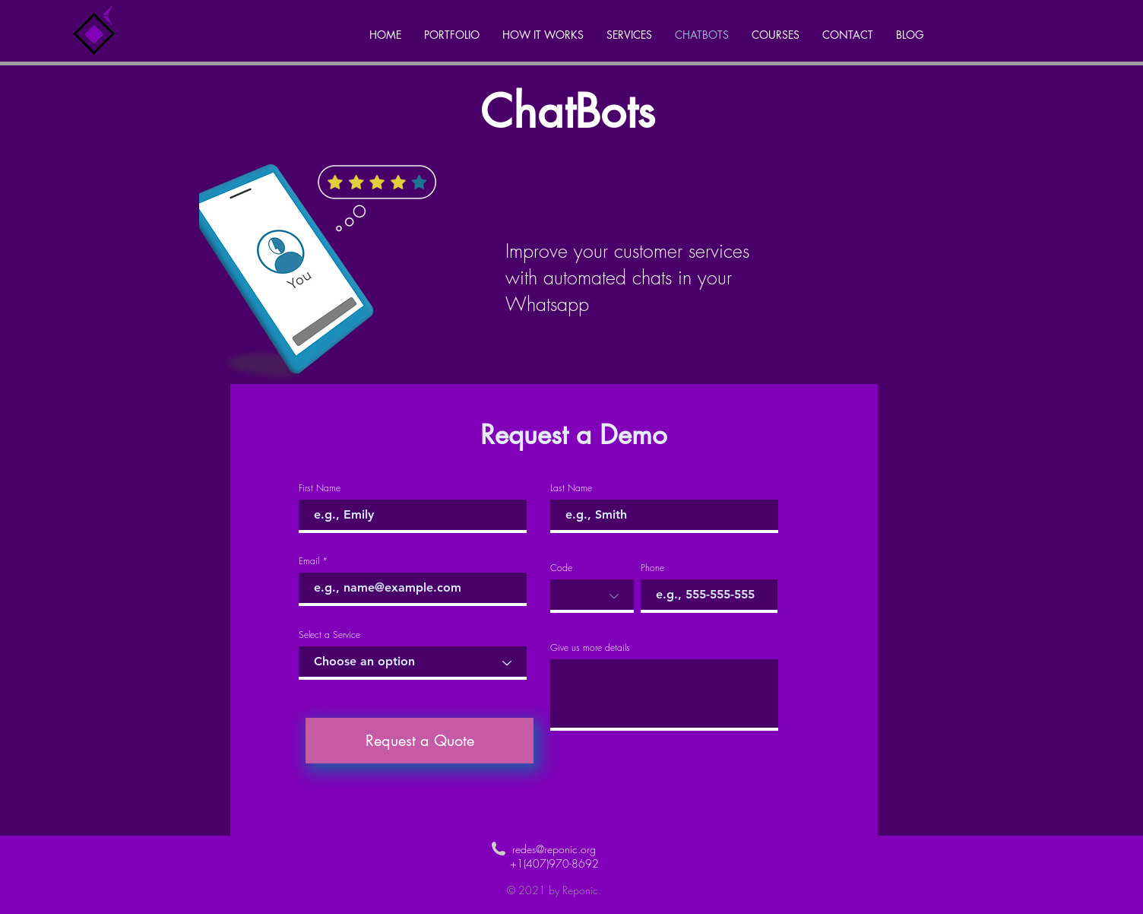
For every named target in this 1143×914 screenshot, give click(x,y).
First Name (319, 488)
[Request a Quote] (420, 740)
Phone (652, 568)
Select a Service (329, 634)
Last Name (571, 488)
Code (561, 568)
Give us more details (590, 647)
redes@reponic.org (554, 849)
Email (309, 561)
